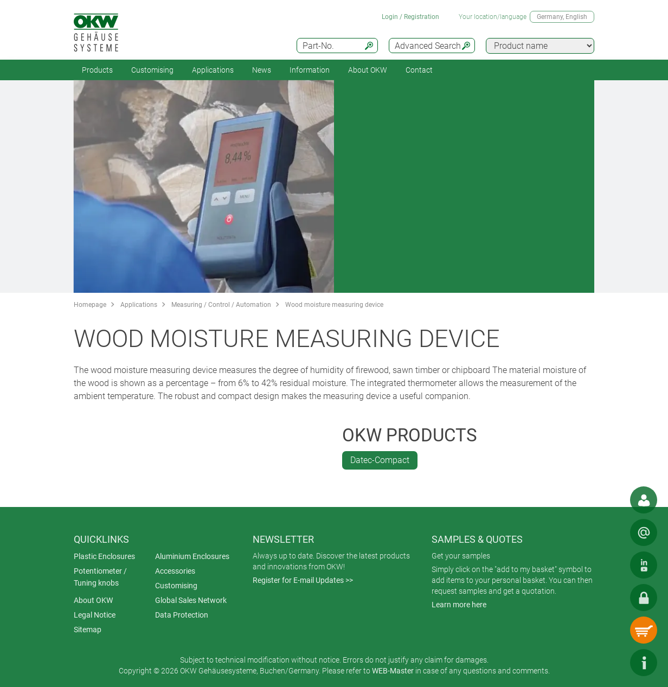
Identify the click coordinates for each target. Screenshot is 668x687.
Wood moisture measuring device (334, 305)
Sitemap (87, 629)
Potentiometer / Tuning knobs (100, 577)
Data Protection (181, 615)
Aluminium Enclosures (192, 556)
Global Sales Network (191, 600)
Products (97, 70)
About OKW (93, 600)
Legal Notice (94, 615)
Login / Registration (410, 17)
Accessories (175, 571)
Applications (213, 70)
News (261, 70)
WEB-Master (393, 670)
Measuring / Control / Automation (221, 305)
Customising (152, 70)
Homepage (90, 305)
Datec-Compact (379, 460)
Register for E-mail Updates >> (303, 580)
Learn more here (459, 604)
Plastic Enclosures (104, 556)
